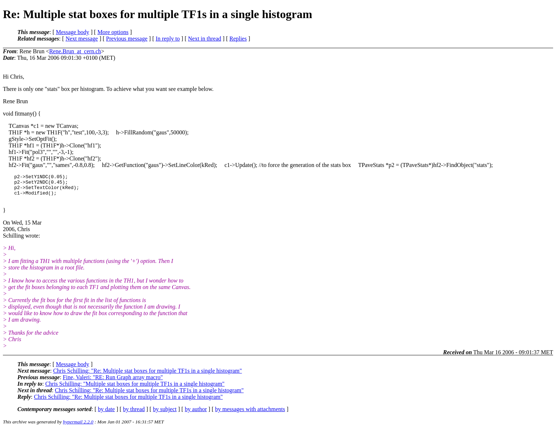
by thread (134, 413)
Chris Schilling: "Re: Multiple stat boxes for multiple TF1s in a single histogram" (147, 375)
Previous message (126, 38)
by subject (164, 413)
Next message (82, 38)
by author (196, 413)
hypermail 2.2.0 (78, 426)
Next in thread (204, 38)
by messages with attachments (250, 413)
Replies (238, 38)
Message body (72, 32)
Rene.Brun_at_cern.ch (75, 51)
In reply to (168, 38)
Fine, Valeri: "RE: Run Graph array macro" (113, 381)
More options (113, 32)
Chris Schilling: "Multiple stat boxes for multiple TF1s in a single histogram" (135, 388)
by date (106, 413)
